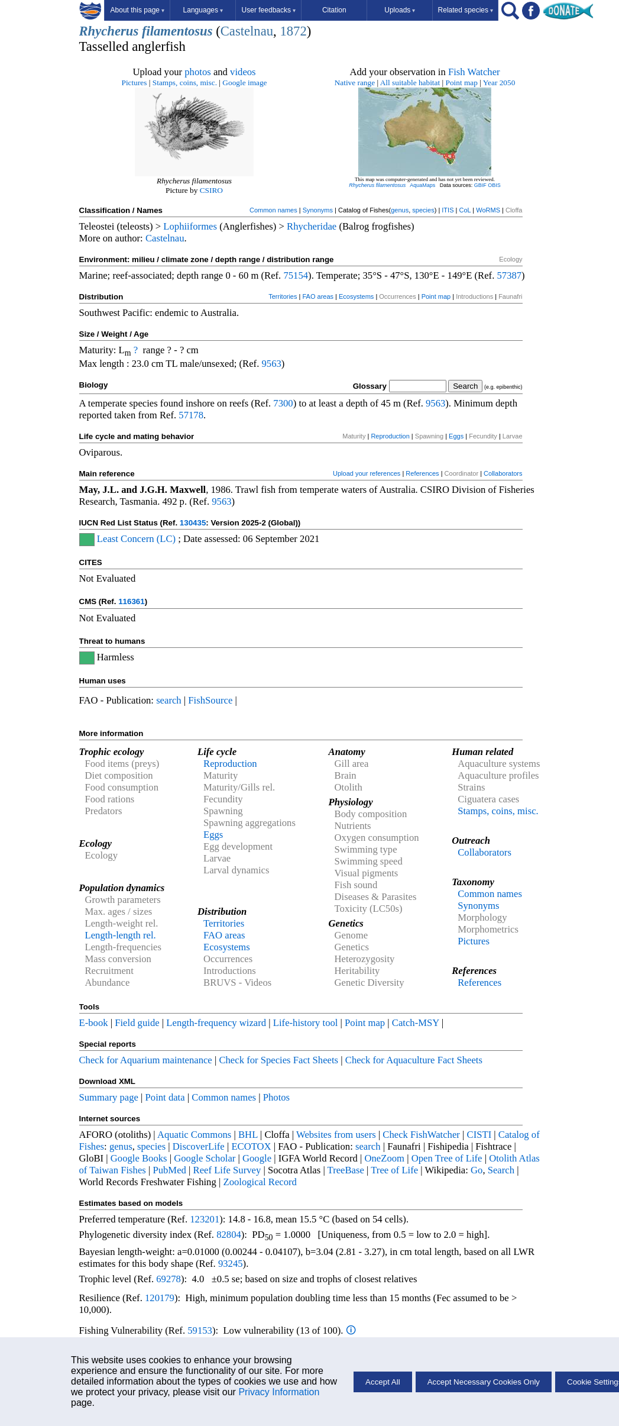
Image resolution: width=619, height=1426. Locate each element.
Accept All (382, 1381)
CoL (465, 210)
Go (476, 1170)
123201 (204, 1219)
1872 (293, 31)
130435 (193, 522)
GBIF (480, 185)
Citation (334, 10)
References (422, 473)
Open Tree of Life (446, 1158)
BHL (248, 1134)
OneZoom (384, 1158)
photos (197, 72)
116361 (131, 601)
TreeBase (346, 1170)
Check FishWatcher (421, 1134)
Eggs (456, 436)
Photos (276, 1097)
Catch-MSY (415, 1022)
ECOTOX (251, 1146)
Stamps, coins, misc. (185, 82)
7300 (283, 403)
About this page (137, 10)
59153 (199, 1330)
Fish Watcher (474, 72)
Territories (282, 296)
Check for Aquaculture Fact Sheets (413, 1060)
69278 (168, 1279)
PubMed (169, 1170)
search (169, 700)
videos (243, 72)
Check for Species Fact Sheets (278, 1060)
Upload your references (366, 473)
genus (400, 210)
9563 (271, 363)
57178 (191, 415)
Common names (273, 210)
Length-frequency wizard (216, 1022)
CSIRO (211, 190)
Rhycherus (109, 31)
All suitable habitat (410, 82)
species (423, 210)
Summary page (108, 1097)
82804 (228, 1234)
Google (256, 1158)
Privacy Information (278, 1392)
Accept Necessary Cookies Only (483, 1381)
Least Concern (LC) (136, 538)
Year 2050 (499, 82)
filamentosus (177, 31)
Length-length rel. (120, 935)
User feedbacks (269, 10)
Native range (355, 82)
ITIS (447, 210)
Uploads (399, 10)
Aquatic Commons (194, 1134)
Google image (244, 82)
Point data (165, 1097)
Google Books (139, 1158)
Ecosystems (356, 296)
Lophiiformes (190, 226)
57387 (509, 275)
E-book (93, 1022)
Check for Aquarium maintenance (145, 1060)
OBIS (494, 185)
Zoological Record (259, 1182)
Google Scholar (204, 1158)
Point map (462, 82)
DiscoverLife (199, 1146)
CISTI (479, 1134)
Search (501, 1170)
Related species (465, 10)
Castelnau (247, 31)
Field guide (137, 1022)
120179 (159, 1298)
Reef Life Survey (227, 1170)
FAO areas (317, 296)
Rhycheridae (311, 226)
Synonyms (318, 210)
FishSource (210, 700)
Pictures (134, 82)
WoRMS (488, 210)
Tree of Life (394, 1170)
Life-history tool (305, 1022)
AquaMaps (422, 185)
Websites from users (336, 1134)
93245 (230, 1263)
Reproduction (390, 436)
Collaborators (503, 473)
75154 (295, 275)
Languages (203, 10)
